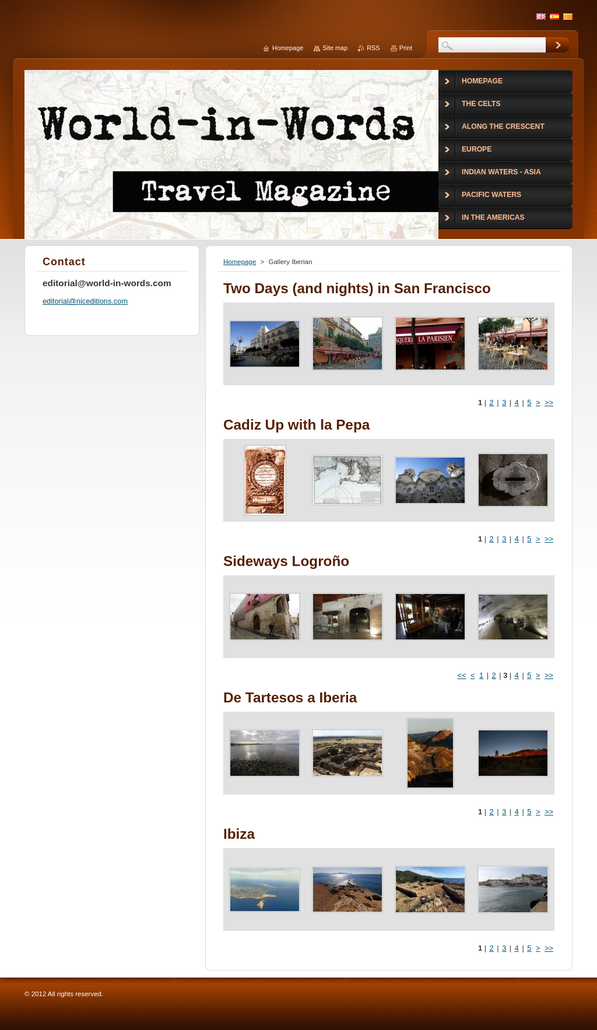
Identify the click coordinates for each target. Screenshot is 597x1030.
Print (405, 47)
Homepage (239, 261)
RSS (373, 47)
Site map (334, 47)
